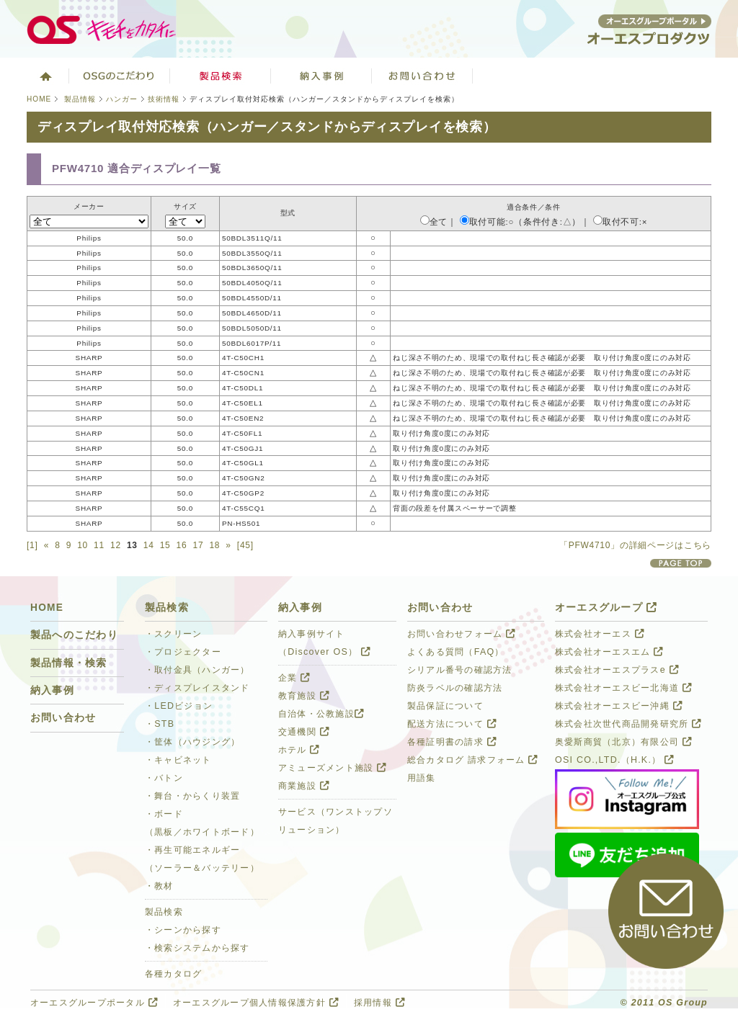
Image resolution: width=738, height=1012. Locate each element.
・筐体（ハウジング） (192, 742)
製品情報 (80, 99)
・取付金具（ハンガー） (197, 670)
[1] (32, 545)
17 (198, 545)
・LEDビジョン (179, 706)
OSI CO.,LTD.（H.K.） (614, 760)
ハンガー (122, 99)
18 (214, 545)
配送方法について (452, 724)
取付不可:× (620, 222)
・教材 (159, 886)
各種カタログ (174, 974)
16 (182, 545)
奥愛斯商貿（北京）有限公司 (623, 742)
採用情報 (379, 1003)
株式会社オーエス (599, 634)
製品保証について (445, 706)
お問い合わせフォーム (461, 634)
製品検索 (220, 75)
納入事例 (52, 690)
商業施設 (303, 786)
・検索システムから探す (197, 948)
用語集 (421, 778)
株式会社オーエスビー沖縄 (619, 706)
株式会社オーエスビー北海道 (623, 688)
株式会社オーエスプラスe (617, 670)
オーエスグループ (606, 607)
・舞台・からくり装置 (192, 796)
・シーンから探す (183, 930)
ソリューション (321, 75)
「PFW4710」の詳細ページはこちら (635, 545)
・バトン (164, 778)
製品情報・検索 (68, 663)
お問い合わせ (422, 75)
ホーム (44, 75)
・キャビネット (178, 760)
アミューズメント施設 (332, 768)
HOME (39, 99)
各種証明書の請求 (452, 742)
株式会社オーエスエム (609, 652)
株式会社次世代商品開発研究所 (628, 724)
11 (99, 545)
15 (165, 545)
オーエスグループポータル (94, 1003)
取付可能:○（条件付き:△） (520, 222)
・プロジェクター (183, 652)
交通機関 (303, 732)
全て (434, 222)
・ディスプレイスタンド (197, 688)
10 (82, 545)
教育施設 (303, 696)
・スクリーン (174, 634)
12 (115, 545)
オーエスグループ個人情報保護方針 (256, 1003)
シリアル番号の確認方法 (459, 670)
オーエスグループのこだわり (119, 75)
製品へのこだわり (74, 635)
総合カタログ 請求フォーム (472, 760)
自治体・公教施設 (321, 714)
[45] (245, 545)
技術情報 (163, 99)
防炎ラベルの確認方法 (454, 688)
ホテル (299, 750)
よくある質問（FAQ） (455, 652)
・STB (159, 724)
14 (148, 545)
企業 (294, 678)
